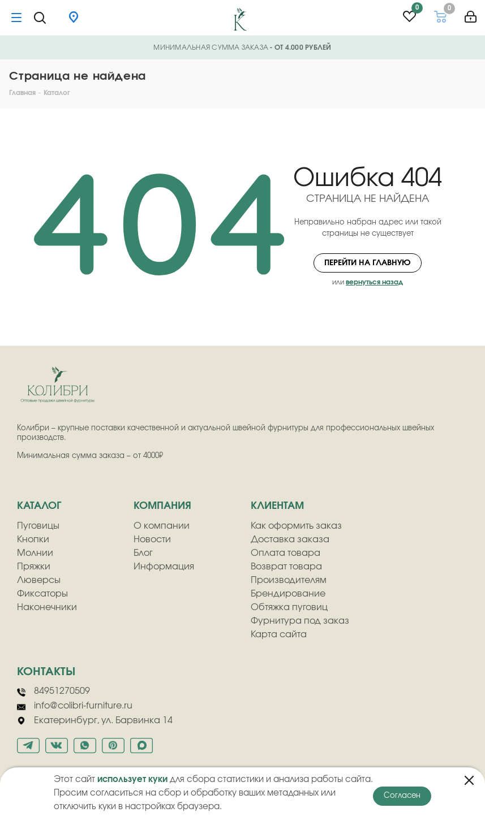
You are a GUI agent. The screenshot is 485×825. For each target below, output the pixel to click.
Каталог (39, 506)
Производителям (289, 580)
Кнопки (33, 539)
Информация (164, 566)
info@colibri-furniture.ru (74, 706)
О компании (162, 525)
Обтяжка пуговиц (289, 607)
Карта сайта (279, 634)
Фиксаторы (42, 593)
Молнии (35, 553)
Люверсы (39, 580)
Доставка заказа (290, 539)
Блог (143, 553)
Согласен (402, 796)
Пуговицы (38, 525)
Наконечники (47, 607)
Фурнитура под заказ (300, 620)
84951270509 (53, 691)
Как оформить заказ (296, 525)
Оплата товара (285, 553)
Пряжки (33, 566)
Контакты (46, 671)
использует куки (132, 779)
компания (162, 506)
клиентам (277, 506)
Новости (152, 539)
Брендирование (288, 593)
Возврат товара (286, 566)
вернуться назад (374, 282)
